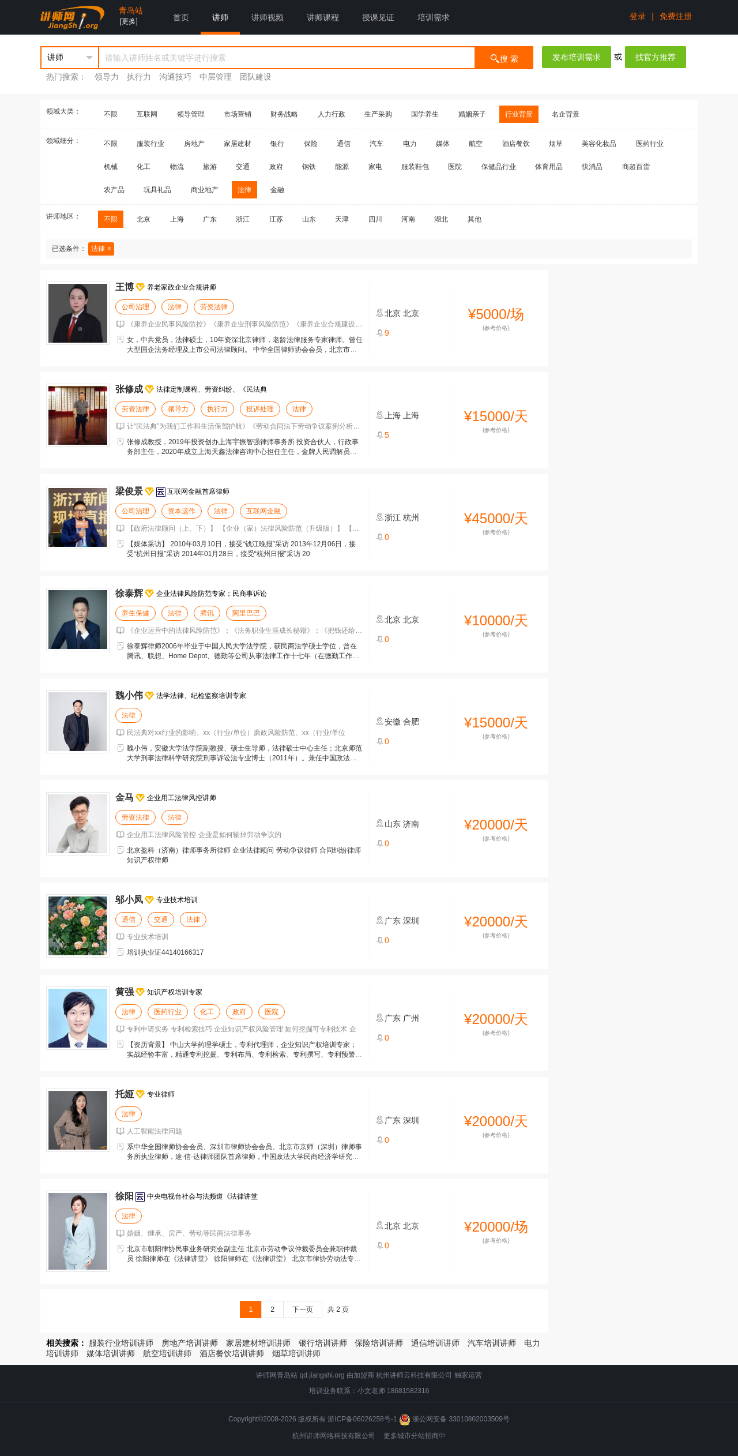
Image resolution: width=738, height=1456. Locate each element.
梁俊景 (129, 491)
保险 (311, 144)
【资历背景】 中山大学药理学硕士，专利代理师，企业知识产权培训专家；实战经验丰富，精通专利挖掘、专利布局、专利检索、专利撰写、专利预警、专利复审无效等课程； (244, 1054)
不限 (111, 114)
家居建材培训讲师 (258, 1343)
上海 (177, 219)
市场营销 (237, 114)
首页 (181, 17)
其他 (474, 219)
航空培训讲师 (167, 1353)
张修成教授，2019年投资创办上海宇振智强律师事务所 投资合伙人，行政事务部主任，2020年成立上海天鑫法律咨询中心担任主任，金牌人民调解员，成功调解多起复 (243, 452)
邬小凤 (129, 900)
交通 (243, 167)
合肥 (411, 721)
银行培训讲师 (323, 1343)
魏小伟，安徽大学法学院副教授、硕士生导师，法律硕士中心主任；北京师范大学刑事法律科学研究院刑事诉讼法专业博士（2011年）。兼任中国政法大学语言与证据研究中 (244, 758)
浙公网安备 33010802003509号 (454, 1419)
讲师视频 (267, 17)
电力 (410, 144)
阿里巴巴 (246, 613)
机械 (111, 167)
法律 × (101, 249)
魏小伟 (129, 695)
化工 (143, 167)
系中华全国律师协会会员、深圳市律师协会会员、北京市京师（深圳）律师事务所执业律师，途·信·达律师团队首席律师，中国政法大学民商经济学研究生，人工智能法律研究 (244, 1156)
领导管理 (191, 114)
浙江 (243, 219)
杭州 (411, 517)
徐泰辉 (129, 593)
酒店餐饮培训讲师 (231, 1353)
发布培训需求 (576, 57)
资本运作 (181, 511)
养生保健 (135, 613)
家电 (375, 167)
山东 (309, 219)
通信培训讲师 (435, 1343)
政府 (276, 167)
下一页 (302, 1309)
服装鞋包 (415, 167)
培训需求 (433, 17)
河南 (408, 219)
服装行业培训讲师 (121, 1343)
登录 (638, 16)
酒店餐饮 (516, 144)
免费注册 (676, 16)
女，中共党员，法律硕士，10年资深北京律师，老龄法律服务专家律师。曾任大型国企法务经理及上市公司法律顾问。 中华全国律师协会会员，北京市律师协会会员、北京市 (245, 349)
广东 (210, 219)
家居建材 (237, 144)
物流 (177, 167)
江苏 (276, 219)
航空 (476, 144)
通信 (344, 144)
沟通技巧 (175, 76)
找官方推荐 (655, 57)
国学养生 (425, 114)
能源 (342, 167)
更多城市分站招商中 (414, 1436)
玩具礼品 (157, 190)
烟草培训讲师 (296, 1353)
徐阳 (124, 1196)
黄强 (124, 992)
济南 (411, 823)
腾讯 (207, 613)
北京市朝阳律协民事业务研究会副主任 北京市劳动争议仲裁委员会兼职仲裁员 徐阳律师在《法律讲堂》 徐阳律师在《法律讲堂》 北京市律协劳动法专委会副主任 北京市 (244, 1259)
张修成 (129, 389)
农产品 (114, 190)
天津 (342, 219)
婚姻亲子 (472, 114)
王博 (124, 287)
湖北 (441, 219)
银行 (277, 144)
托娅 (124, 1094)
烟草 (556, 144)
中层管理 (215, 76)
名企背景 (565, 114)
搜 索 (504, 57)
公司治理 (135, 307)
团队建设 (255, 76)
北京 (143, 219)
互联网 (147, 114)
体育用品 (549, 167)
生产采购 (378, 114)
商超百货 (636, 167)
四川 (375, 219)
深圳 (411, 920)
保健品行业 (498, 167)
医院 (455, 167)
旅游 (210, 167)
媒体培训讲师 (110, 1353)
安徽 (393, 721)
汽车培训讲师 (492, 1343)
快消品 (592, 167)
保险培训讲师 (379, 1343)
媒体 (443, 144)
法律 (244, 190)
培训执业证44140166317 (165, 952)
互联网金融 (263, 511)
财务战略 (284, 114)
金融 (277, 190)
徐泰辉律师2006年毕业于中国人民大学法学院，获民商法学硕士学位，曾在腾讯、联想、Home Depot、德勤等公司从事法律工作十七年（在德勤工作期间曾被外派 (243, 656)
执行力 (139, 76)
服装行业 (150, 144)
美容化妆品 (599, 144)
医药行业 (650, 144)
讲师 (220, 17)
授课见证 (378, 17)
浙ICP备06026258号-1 (362, 1419)
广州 (411, 1018)
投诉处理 (260, 409)
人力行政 (331, 114)
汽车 (376, 144)
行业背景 (519, 114)
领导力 (107, 76)
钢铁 (309, 167)
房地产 (194, 144)
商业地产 (205, 190)
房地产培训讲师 (189, 1343)
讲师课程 (323, 17)
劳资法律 (214, 307)
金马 (124, 797)
